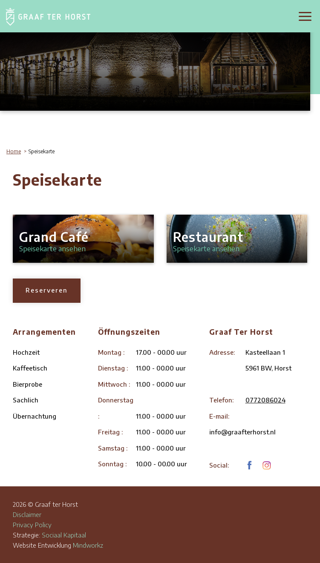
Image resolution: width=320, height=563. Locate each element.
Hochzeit (26, 352)
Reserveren (47, 290)
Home (13, 151)
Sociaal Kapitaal (64, 535)
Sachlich (25, 400)
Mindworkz (88, 545)
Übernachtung (34, 416)
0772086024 (265, 400)
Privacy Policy (32, 525)
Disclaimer (27, 514)
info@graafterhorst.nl (242, 432)
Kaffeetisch (30, 368)
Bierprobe (27, 384)
